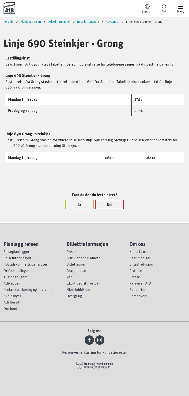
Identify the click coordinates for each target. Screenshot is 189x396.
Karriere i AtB (140, 283)
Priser (71, 251)
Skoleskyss (12, 295)
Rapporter (137, 289)
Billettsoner (76, 264)
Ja (77, 204)
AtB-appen (12, 283)
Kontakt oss (138, 251)
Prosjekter (137, 270)
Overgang (74, 295)
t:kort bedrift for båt (83, 283)
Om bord (10, 308)
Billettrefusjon (141, 264)
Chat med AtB (140, 257)
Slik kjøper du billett (83, 257)
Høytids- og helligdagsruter (25, 264)
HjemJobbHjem (78, 289)
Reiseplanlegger (16, 251)
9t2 (69, 276)
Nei (107, 204)
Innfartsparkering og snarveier (28, 289)
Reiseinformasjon (17, 257)
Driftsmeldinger (16, 270)
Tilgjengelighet (16, 276)
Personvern (138, 295)
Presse (134, 276)
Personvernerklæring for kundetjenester (94, 352)
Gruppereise (76, 270)
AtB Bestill (12, 302)
